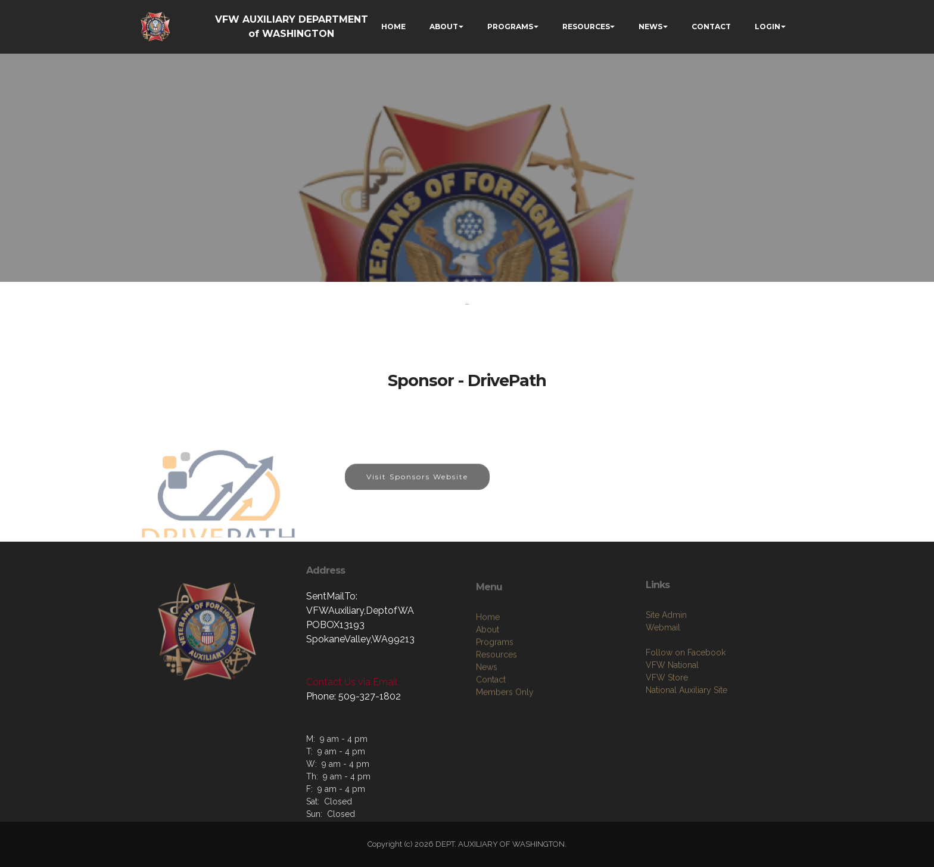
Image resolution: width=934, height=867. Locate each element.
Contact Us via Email (351, 682)
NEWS (650, 26)
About (487, 709)
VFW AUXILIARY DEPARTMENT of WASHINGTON (291, 26)
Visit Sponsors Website (417, 492)
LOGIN (767, 26)
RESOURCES (586, 26)
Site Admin (666, 687)
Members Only (505, 772)
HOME (393, 26)
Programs (494, 722)
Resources (496, 734)
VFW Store (667, 750)
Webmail (663, 700)
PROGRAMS (510, 26)
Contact (491, 760)
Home (488, 697)
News (486, 747)
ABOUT (443, 26)
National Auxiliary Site (686, 762)
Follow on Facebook (686, 725)
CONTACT (711, 26)
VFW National (672, 737)
